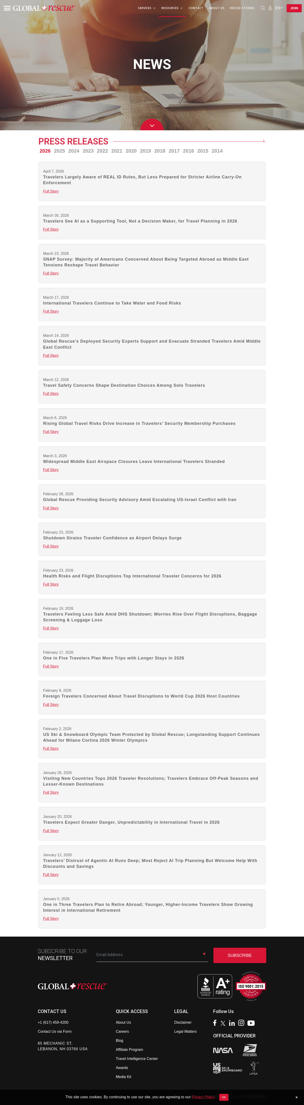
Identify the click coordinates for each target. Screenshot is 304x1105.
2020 (131, 151)
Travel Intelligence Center (137, 1059)
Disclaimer (183, 1022)
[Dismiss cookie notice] (296, 1097)
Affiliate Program (129, 1050)
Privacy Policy (203, 1097)
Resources (172, 8)
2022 (102, 151)
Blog (119, 1041)
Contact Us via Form (55, 1031)
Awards (122, 1068)
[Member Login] (270, 8)
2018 (159, 151)
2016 (188, 151)
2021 (116, 151)
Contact (196, 8)
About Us (217, 8)
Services (147, 8)
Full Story (51, 191)
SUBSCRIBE (240, 955)
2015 (202, 151)
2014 (217, 151)
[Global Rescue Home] (44, 8)
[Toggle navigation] (5, 8)
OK (224, 1097)
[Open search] (263, 8)
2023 (88, 151)
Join (294, 8)
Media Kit (123, 1077)
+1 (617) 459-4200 (53, 1022)
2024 (73, 151)
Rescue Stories (242, 8)
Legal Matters (185, 1031)
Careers (122, 1031)
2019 (145, 151)
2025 (59, 151)
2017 (174, 151)
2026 (45, 151)
